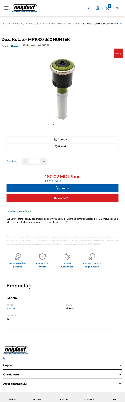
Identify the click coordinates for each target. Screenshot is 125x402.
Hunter (11, 308)
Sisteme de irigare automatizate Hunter (58, 24)
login (114, 397)
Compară (89, 397)
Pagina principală (12, 24)
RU (117, 8)
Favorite (37, 397)
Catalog (63, 397)
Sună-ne (12, 397)
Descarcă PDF (62, 198)
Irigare (29, 24)
